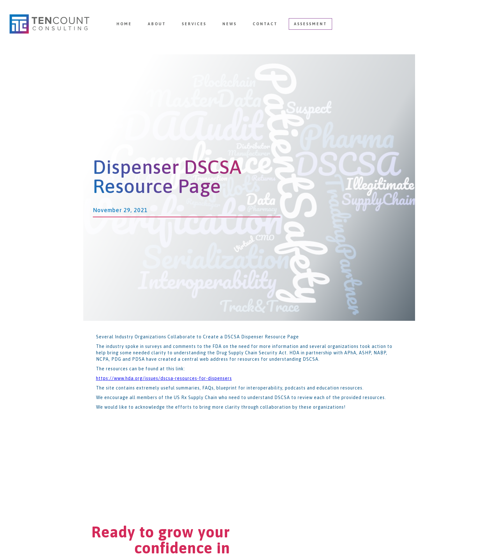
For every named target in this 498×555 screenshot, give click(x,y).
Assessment (310, 24)
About (157, 24)
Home (124, 24)
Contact (265, 24)
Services (194, 24)
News (229, 24)
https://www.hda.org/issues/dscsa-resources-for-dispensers (164, 378)
